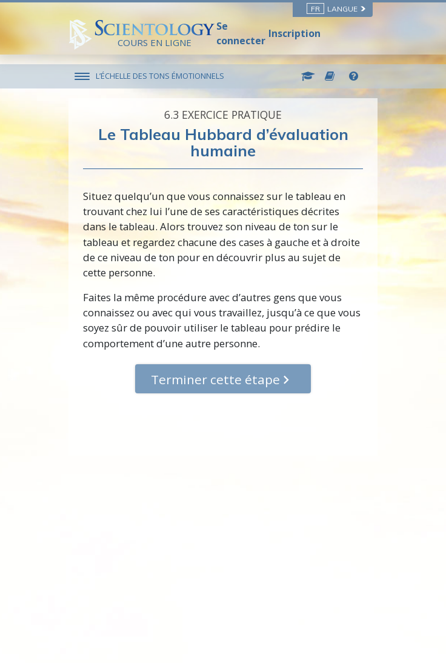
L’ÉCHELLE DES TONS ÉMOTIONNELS (160, 75)
